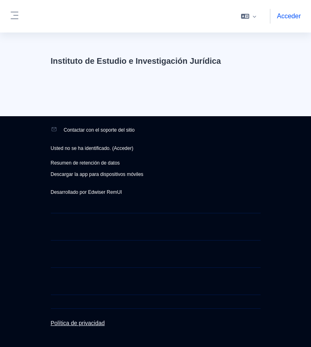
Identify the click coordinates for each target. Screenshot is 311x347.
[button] (248, 16)
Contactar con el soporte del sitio (99, 130)
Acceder (289, 16)
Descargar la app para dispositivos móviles (97, 174)
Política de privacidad (78, 323)
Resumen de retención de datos (85, 163)
